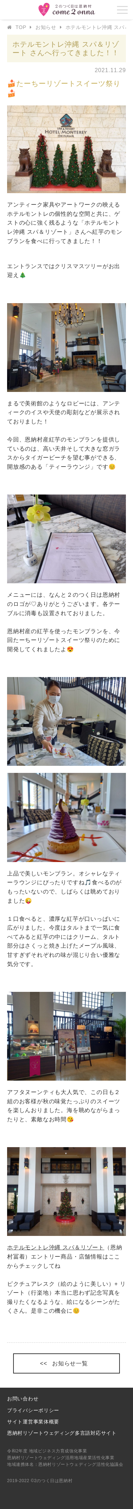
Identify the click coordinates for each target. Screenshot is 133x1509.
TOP (21, 27)
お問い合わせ (22, 1398)
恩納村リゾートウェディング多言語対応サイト (62, 1433)
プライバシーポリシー (33, 1410)
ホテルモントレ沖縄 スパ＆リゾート (55, 1247)
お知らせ (45, 27)
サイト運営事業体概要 (33, 1421)
